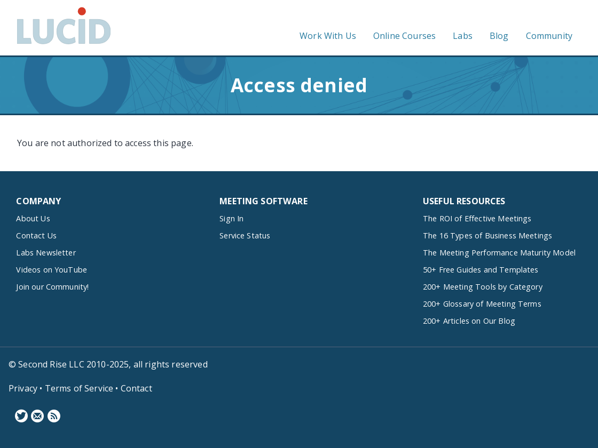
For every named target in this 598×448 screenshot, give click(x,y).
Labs (463, 36)
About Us (33, 218)
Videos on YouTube (51, 270)
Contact (136, 388)
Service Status (244, 235)
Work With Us (328, 36)
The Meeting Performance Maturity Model (499, 252)
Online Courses (404, 36)
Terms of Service (79, 388)
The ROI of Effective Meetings (477, 218)
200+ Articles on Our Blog (469, 321)
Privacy (23, 388)
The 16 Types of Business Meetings (487, 235)
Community (549, 36)
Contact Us (36, 235)
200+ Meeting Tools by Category (482, 287)
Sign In (231, 218)
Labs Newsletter (45, 252)
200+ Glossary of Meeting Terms (482, 304)
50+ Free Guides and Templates (481, 270)
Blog (499, 36)
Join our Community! (52, 287)
